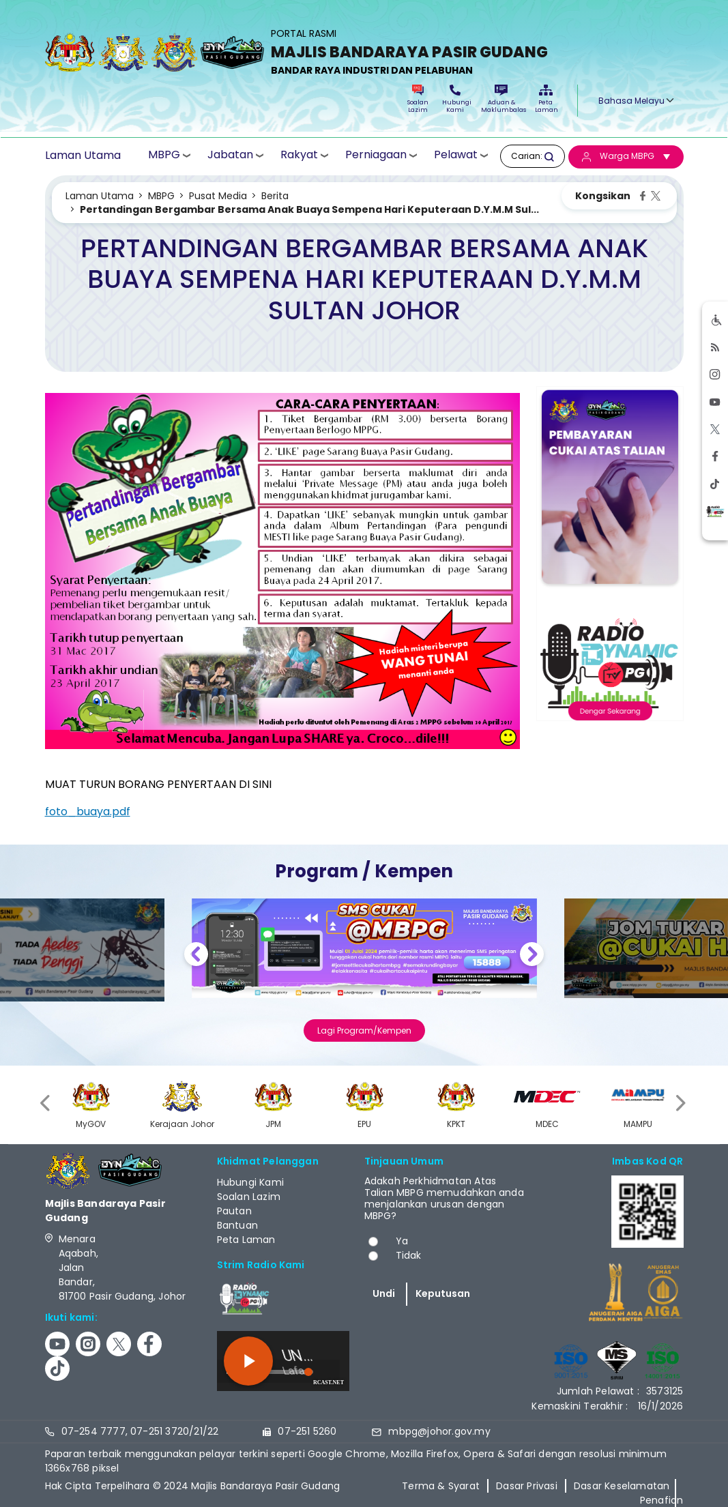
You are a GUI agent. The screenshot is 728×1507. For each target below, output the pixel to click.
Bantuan (237, 1225)
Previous (196, 956)
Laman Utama (83, 155)
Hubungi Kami (455, 99)
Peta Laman (546, 99)
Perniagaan (376, 155)
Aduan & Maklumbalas (501, 99)
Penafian (662, 1500)
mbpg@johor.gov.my (439, 1431)
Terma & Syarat (441, 1486)
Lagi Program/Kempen (364, 1030)
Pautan (234, 1211)
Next (532, 956)
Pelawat (456, 155)
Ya (402, 1241)
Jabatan (230, 155)
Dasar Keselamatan (621, 1486)
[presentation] (46, 1102)
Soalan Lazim (417, 99)
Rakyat (299, 155)
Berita (275, 196)
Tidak (409, 1255)
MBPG (164, 155)
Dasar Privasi (526, 1486)
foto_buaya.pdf (87, 811)
